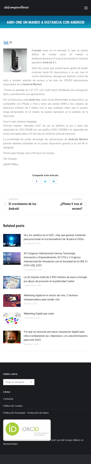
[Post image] (12, 240)
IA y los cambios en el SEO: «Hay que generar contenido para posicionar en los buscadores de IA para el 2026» (55, 237)
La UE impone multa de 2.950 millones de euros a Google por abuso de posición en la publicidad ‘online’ (55, 279)
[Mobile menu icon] (86, 8)
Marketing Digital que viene (39, 313)
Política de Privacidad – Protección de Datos (26, 412)
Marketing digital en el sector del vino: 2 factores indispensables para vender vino (51, 297)
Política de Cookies (13, 405)
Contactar (8, 398)
